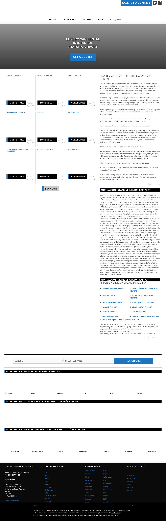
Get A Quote (115, 19)
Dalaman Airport (109, 307)
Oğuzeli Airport (139, 312)
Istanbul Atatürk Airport (113, 289)
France (47, 481)
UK (46, 473)
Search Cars (134, 360)
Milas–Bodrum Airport (142, 307)
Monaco (48, 484)
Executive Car (130, 478)
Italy (46, 475)
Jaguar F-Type (73, 113)
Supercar (129, 490)
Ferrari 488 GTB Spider (15, 113)
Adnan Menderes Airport (112, 302)
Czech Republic (50, 496)
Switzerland (49, 490)
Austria (47, 499)
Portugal (48, 501)
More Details (17, 103)
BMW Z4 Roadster (44, 76)
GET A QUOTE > (83, 57)
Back (154, 337)
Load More (51, 188)
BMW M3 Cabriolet (14, 76)
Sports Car (129, 487)
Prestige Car (130, 484)
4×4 (127, 473)
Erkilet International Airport (145, 316)
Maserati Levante (45, 149)
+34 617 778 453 (136, 3)
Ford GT (40, 113)
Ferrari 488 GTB (74, 76)
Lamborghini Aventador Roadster (17, 150)
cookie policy (116, 513)
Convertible (130, 475)
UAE (46, 493)
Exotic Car (129, 481)
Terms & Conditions (11, 501)
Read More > (154, 184)
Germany (48, 487)
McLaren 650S (73, 149)
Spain (47, 478)
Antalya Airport (108, 295)
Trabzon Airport (109, 312)
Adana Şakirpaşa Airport (143, 302)
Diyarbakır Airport (109, 316)
